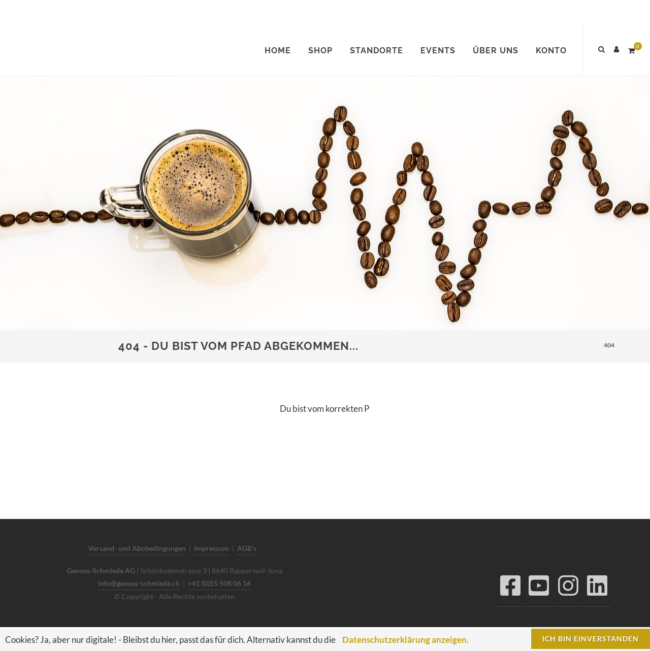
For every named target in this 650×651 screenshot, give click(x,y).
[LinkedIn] (597, 588)
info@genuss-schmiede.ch (139, 583)
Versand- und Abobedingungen (137, 548)
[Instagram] (568, 588)
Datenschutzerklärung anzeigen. (405, 639)
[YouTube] (539, 588)
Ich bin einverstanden (590, 638)
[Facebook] (510, 588)
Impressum (211, 548)
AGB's (246, 548)
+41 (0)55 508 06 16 (219, 583)
